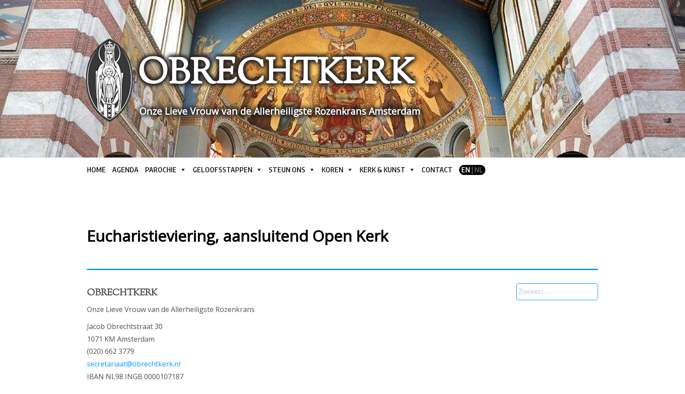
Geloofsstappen (223, 169)
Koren (332, 169)
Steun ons (287, 169)
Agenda (125, 169)
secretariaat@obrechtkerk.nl (133, 364)
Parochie (160, 169)
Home (96, 169)
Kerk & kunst (382, 169)
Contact (437, 169)
